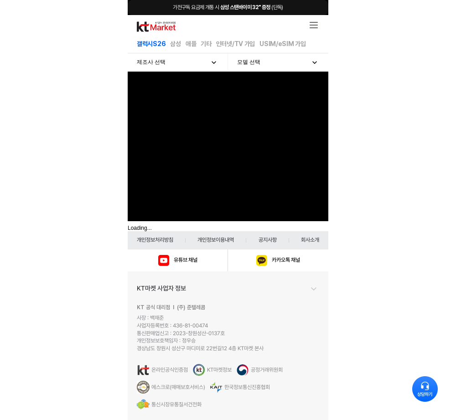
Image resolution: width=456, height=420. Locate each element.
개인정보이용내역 (215, 240)
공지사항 (268, 240)
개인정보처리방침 (155, 240)
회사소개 (310, 240)
